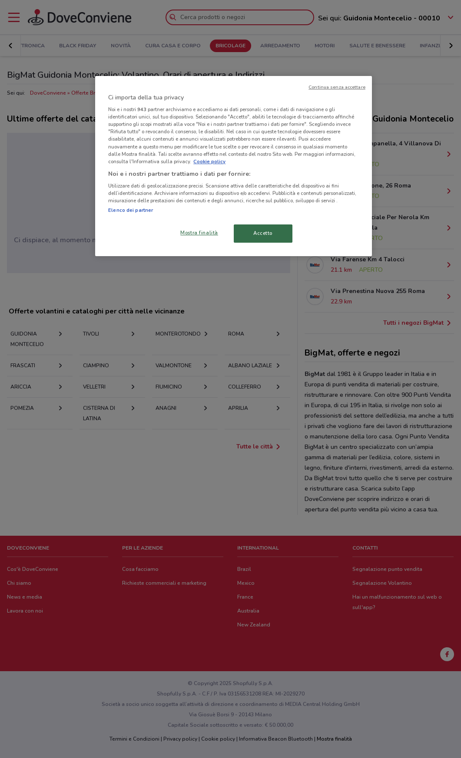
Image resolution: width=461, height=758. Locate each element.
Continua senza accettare (336, 87)
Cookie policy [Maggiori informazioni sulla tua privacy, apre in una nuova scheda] (209, 161)
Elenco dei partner (130, 210)
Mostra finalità (199, 232)
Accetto (262, 233)
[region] (233, 166)
